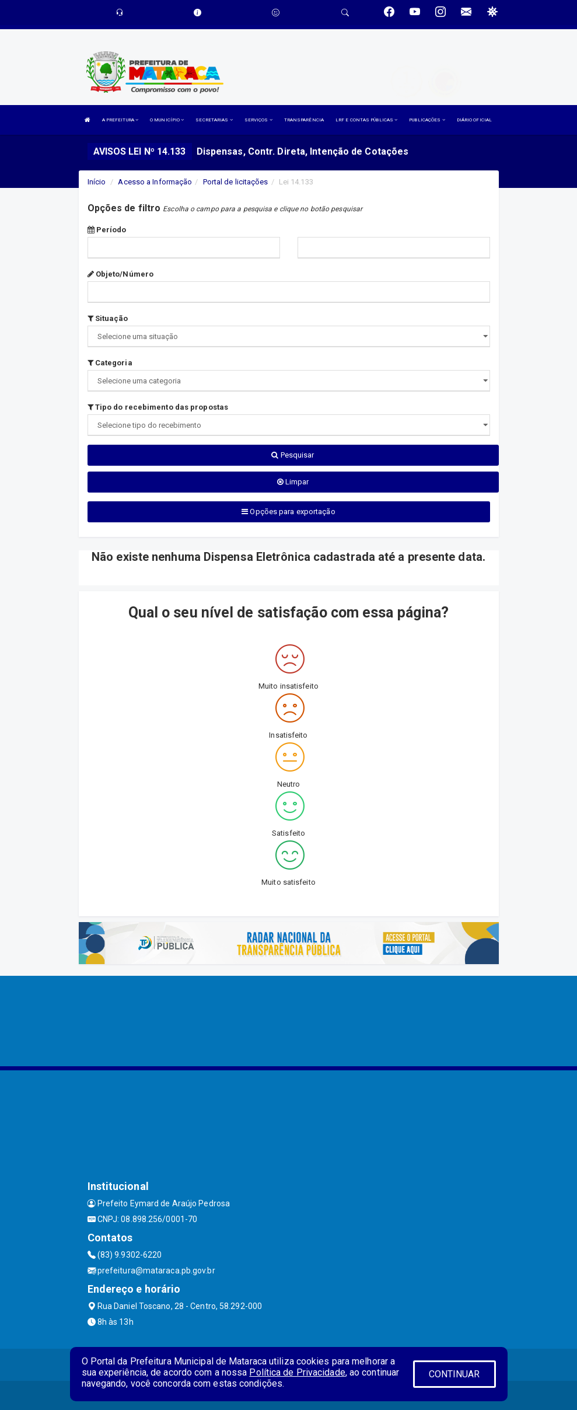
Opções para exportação (288, 511)
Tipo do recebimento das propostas (158, 407)
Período (107, 229)
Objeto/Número (121, 274)
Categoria (110, 362)
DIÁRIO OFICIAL (474, 120)
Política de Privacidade (297, 1372)
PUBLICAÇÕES (427, 120)
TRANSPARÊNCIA (304, 120)
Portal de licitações (235, 181)
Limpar (293, 481)
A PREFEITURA (120, 120)
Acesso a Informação (155, 181)
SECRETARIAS (213, 120)
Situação (108, 318)
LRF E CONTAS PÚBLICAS (366, 120)
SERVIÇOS (258, 120)
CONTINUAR (454, 1374)
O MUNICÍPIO (167, 120)
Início (97, 181)
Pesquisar (292, 455)
